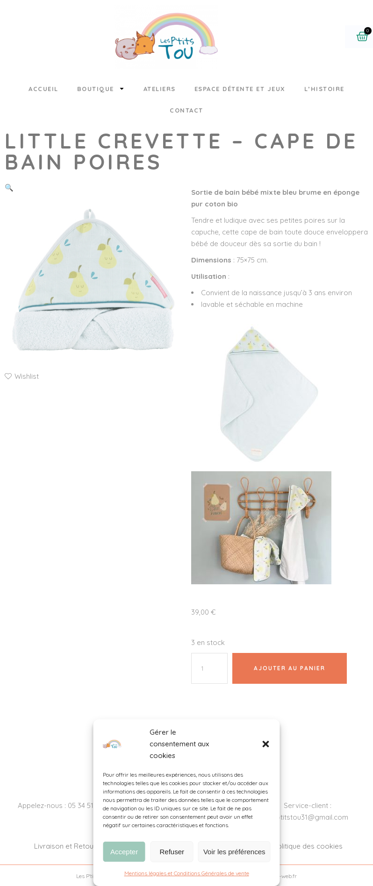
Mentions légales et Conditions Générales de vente (186, 873)
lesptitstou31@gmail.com (307, 817)
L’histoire (324, 88)
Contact (186, 110)
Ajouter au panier (289, 668)
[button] (266, 744)
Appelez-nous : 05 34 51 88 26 (65, 805)
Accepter (124, 852)
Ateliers (159, 88)
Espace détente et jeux (240, 88)
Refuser (172, 852)
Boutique (101, 88)
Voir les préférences (234, 852)
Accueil (43, 88)
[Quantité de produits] (209, 668)
